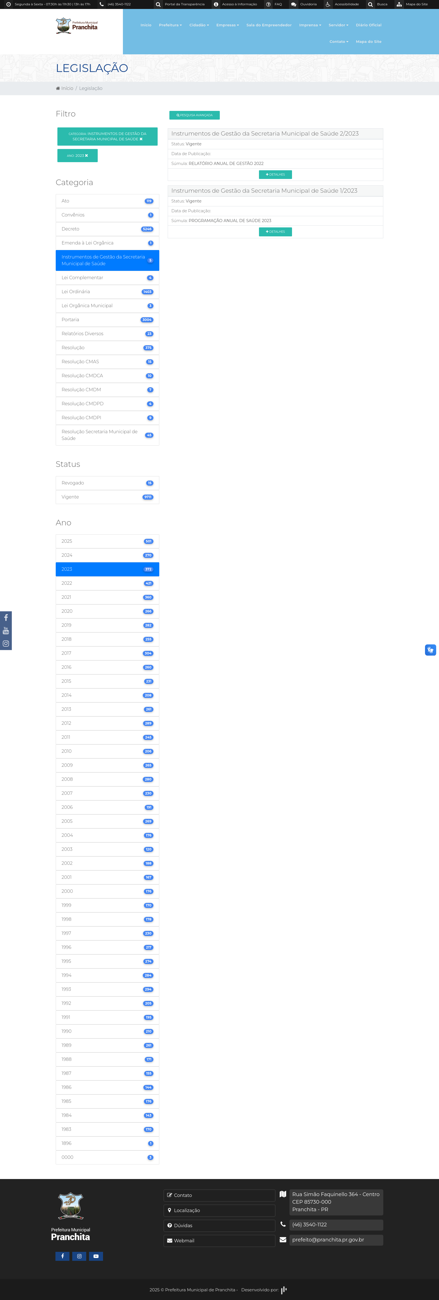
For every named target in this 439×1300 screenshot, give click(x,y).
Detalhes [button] (275, 174)
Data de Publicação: (191, 153)
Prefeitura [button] (170, 25)
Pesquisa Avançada (195, 115)
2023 (77, 155)
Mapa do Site (369, 41)
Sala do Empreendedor (269, 25)
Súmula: (179, 163)
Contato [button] (339, 41)
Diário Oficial (369, 25)
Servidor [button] (338, 25)
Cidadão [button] (199, 25)
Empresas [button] (227, 25)
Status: (178, 143)
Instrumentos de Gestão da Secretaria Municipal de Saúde (107, 136)
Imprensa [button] (310, 25)
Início (146, 25)
